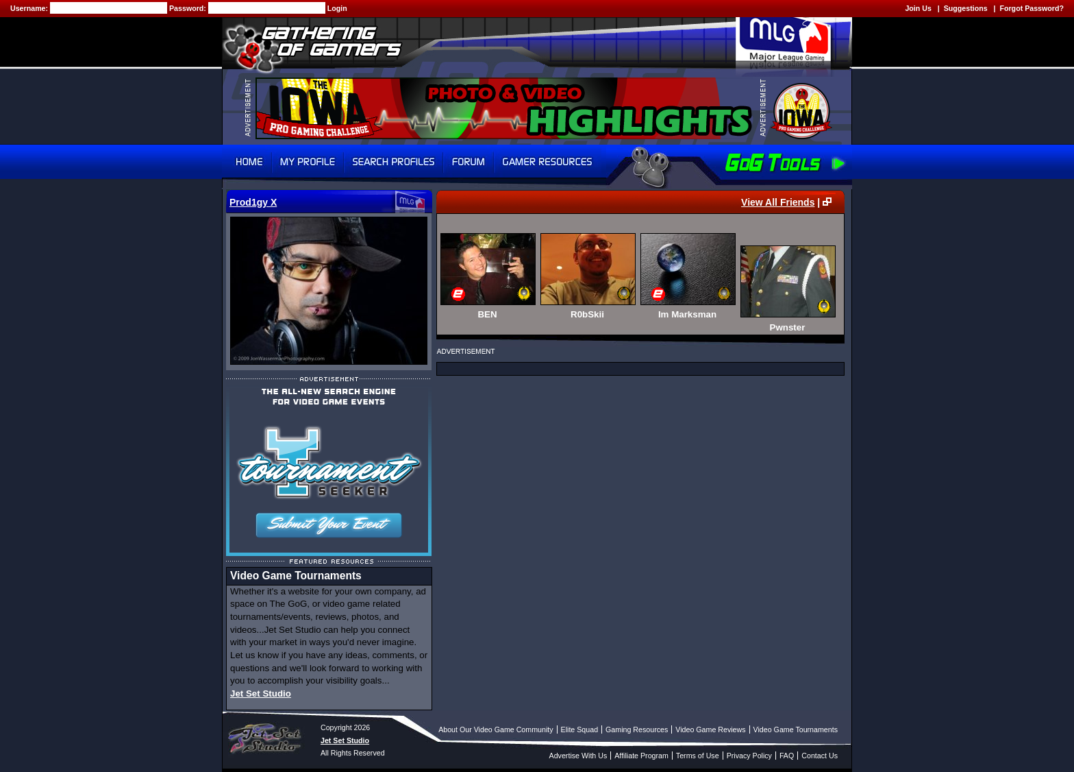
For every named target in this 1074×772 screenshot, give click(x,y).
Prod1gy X (253, 202)
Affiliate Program (641, 755)
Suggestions (966, 8)
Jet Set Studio (260, 693)
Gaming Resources (636, 729)
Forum (468, 161)
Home (247, 161)
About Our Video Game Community (495, 729)
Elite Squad (580, 729)
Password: (188, 8)
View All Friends (777, 202)
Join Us (918, 8)
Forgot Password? (1031, 8)
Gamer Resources (547, 161)
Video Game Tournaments (795, 729)
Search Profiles (393, 161)
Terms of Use (697, 755)
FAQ (786, 755)
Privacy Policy (749, 755)
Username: (30, 8)
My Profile (308, 161)
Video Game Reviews (710, 729)
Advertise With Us (578, 755)
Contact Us (819, 755)
